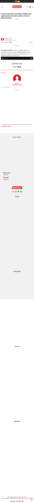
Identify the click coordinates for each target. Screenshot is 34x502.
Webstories (7, 126)
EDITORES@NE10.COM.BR (28, 498)
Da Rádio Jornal (8, 38)
